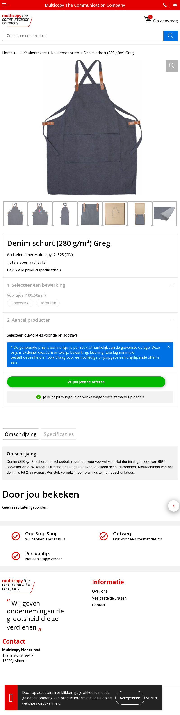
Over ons (99, 591)
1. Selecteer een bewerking (36, 285)
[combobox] (83, 36)
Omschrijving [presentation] (20, 434)
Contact (98, 604)
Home (7, 52)
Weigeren (152, 698)
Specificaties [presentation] (59, 434)
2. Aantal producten (29, 320)
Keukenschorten (65, 52)
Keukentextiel (35, 52)
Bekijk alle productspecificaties (34, 270)
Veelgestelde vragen (109, 598)
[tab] (20, 434)
